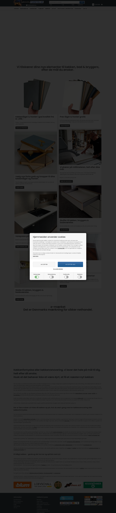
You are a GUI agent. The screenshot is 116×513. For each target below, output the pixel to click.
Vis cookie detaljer (58, 269)
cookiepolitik (61, 248)
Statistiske (79, 276)
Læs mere (35, 256)
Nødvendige (37, 276)
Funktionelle (66, 276)
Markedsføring (51, 276)
